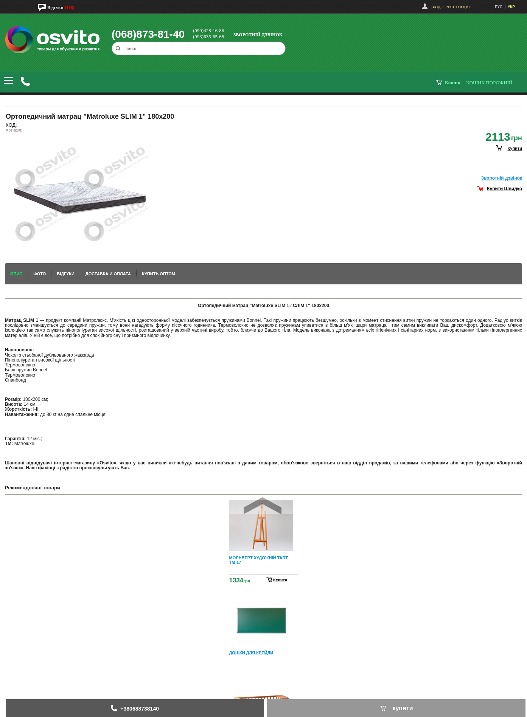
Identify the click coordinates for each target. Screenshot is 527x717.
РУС (498, 7)
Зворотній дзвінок (258, 34)
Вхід (435, 7)
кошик (452, 82)
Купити (280, 579)
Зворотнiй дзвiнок (501, 178)
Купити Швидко (504, 188)
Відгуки (55, 7)
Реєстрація (457, 7)
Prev (262, 505)
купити (515, 148)
